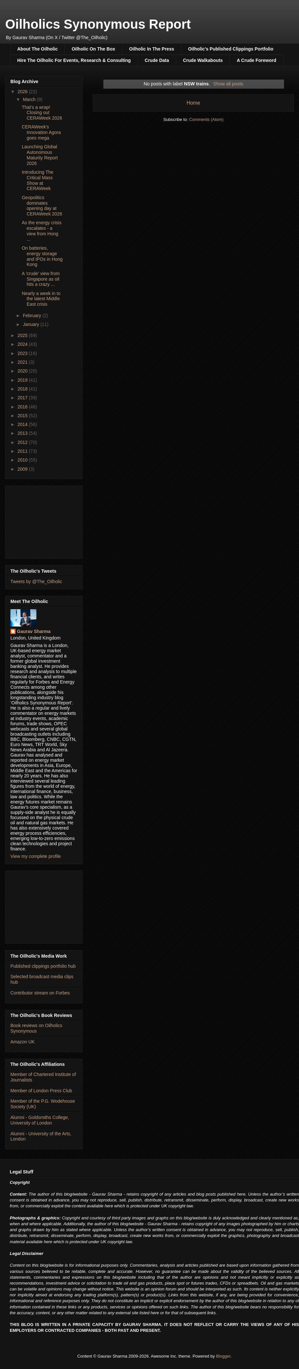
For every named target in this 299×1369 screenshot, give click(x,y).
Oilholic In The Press (151, 49)
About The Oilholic (37, 49)
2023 (23, 353)
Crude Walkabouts (203, 60)
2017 (23, 397)
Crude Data (157, 60)
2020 (23, 371)
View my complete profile (35, 856)
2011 (23, 451)
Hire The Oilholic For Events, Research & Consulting (74, 60)
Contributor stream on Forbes (40, 992)
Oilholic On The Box (93, 49)
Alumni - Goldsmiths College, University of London (39, 1120)
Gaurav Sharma (34, 631)
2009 (23, 469)
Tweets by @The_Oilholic (36, 581)
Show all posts (228, 83)
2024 (23, 344)
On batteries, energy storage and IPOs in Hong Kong (42, 256)
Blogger (223, 1356)
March (30, 99)
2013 (23, 433)
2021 (23, 362)
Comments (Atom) (206, 119)
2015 (23, 415)
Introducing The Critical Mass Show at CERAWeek (37, 180)
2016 (23, 406)
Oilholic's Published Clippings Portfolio (230, 49)
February (32, 315)
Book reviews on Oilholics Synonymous (36, 1028)
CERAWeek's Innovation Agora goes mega (41, 132)
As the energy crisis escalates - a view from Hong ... (41, 231)
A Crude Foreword (256, 60)
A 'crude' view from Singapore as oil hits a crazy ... (41, 279)
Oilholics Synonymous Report (98, 24)
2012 (23, 442)
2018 (23, 388)
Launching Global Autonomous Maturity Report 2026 (40, 155)
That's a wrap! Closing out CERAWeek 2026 (42, 113)
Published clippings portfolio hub (43, 966)
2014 (23, 424)
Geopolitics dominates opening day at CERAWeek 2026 (42, 205)
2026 (23, 91)
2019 (23, 380)
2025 (23, 335)
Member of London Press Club (41, 1090)
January (31, 324)
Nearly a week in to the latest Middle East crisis (41, 299)
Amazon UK (22, 1041)
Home (193, 103)
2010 (23, 460)
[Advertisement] (43, 520)
